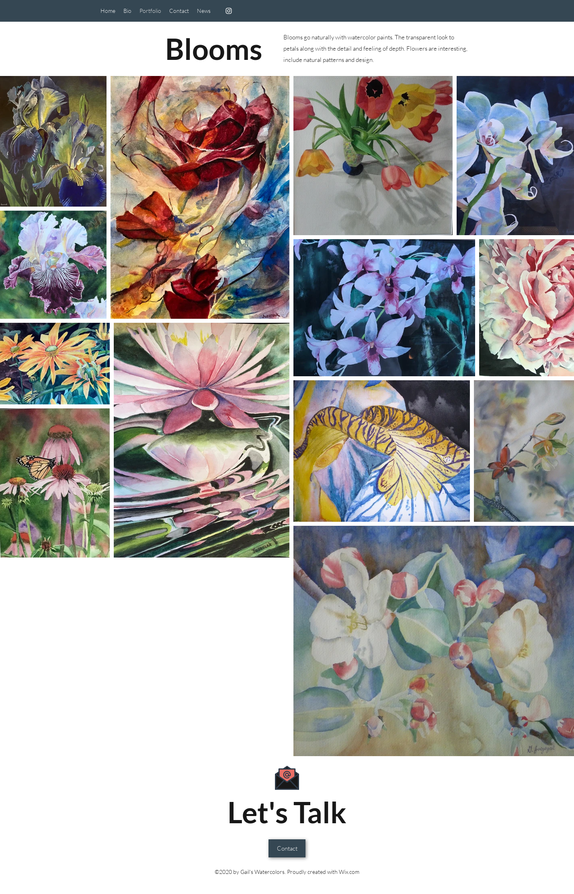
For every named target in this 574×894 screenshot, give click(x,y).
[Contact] (287, 848)
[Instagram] (229, 11)
